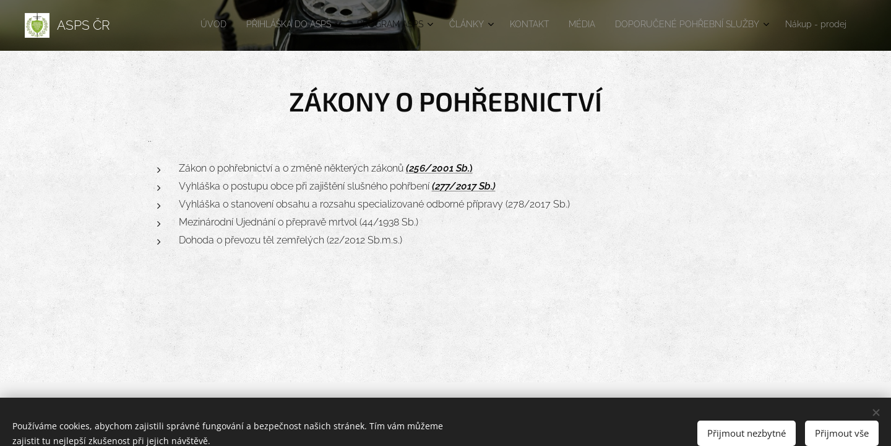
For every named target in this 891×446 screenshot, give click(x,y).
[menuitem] (686, 25)
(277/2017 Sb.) (464, 186)
